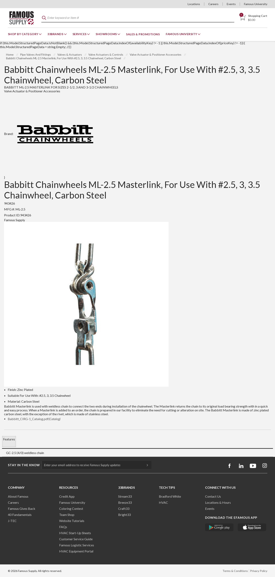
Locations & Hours (218, 502)
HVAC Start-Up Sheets (75, 533)
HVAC (163, 502)
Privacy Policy (258, 571)
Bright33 (124, 515)
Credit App (67, 496)
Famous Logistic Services (76, 545)
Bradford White (170, 496)
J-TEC (12, 521)
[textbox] (137, 18)
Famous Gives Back (21, 508)
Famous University (255, 4)
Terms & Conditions (235, 571)
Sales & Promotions (143, 34)
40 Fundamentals (20, 515)
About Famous (18, 496)
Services (80, 34)
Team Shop (66, 515)
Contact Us (213, 496)
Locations (194, 4)
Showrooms (107, 34)
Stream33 (125, 496)
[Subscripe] (145, 465)
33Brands (55, 34)
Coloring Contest (71, 508)
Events (231, 4)
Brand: (50, 134)
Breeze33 (125, 502)
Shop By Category (23, 34)
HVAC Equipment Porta (75, 551)
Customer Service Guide (76, 539)
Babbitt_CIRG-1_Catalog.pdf (34, 419)
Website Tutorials (71, 521)
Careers (213, 4)
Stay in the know (24, 465)
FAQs (63, 527)
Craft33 (123, 508)
